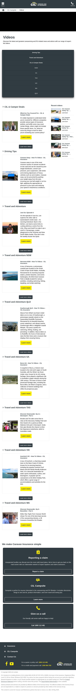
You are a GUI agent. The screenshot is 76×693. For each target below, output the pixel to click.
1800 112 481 (43, 662)
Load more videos (26, 146)
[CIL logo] (38, 3)
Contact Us (11, 657)
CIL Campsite (12, 651)
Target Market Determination (49, 681)
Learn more (38, 599)
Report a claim (38, 571)
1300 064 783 (46, 665)
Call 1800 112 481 (38, 625)
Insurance (11, 646)
